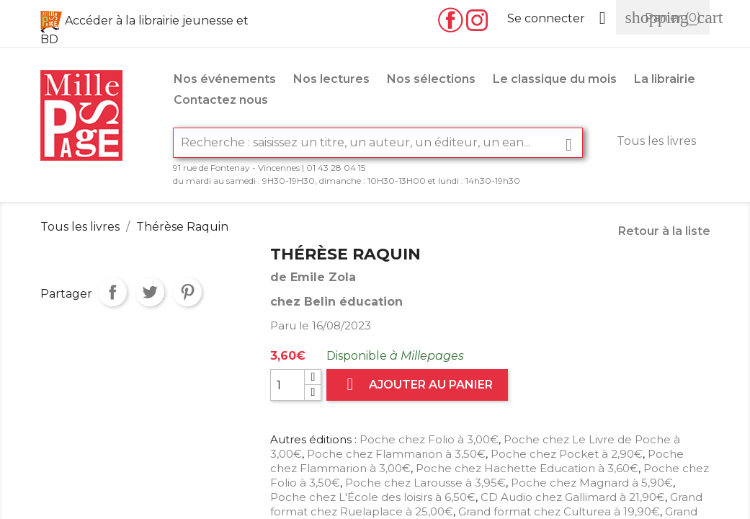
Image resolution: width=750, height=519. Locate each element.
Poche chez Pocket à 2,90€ (567, 454)
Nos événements (225, 79)
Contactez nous (221, 100)
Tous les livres (656, 141)
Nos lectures (331, 79)
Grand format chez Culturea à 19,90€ (559, 511)
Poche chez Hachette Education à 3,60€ (527, 468)
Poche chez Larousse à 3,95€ (425, 482)
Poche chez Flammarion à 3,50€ (396, 454)
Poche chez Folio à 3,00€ (429, 439)
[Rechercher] (378, 143)
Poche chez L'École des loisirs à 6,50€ (373, 497)
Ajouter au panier (417, 384)
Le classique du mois (555, 79)
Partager (112, 292)
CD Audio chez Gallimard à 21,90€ (573, 497)
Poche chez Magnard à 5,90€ (592, 482)
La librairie (664, 79)
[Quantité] (287, 385)
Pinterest (187, 292)
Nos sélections (431, 79)
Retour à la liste (664, 231)
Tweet (149, 292)
